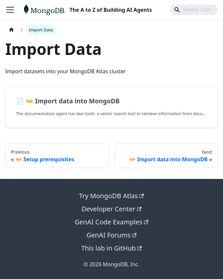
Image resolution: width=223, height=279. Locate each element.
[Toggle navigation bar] (10, 10)
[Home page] (11, 30)
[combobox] (194, 10)
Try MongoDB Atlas (111, 195)
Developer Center (112, 208)
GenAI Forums (112, 235)
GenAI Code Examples (112, 222)
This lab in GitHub (111, 248)
